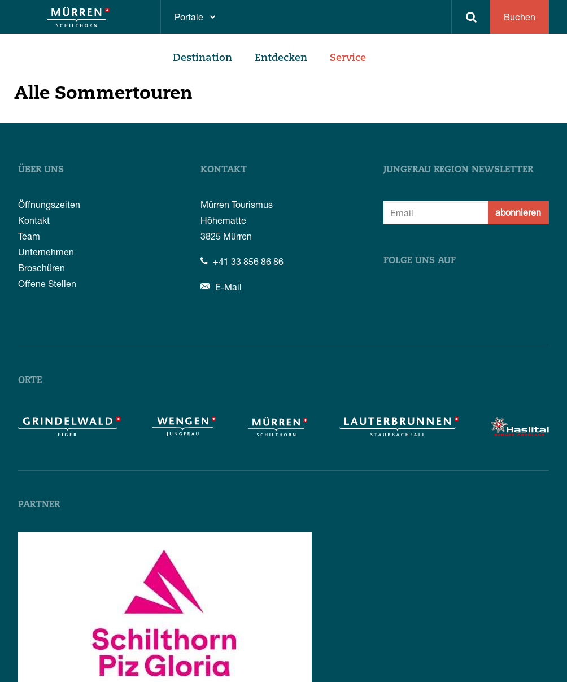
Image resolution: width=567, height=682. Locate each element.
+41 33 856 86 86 (242, 261)
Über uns (41, 170)
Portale (189, 16)
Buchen (519, 16)
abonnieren (518, 212)
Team (29, 236)
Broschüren (41, 267)
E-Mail (221, 286)
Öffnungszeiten (49, 204)
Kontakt (34, 220)
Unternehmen (46, 251)
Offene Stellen (47, 283)
